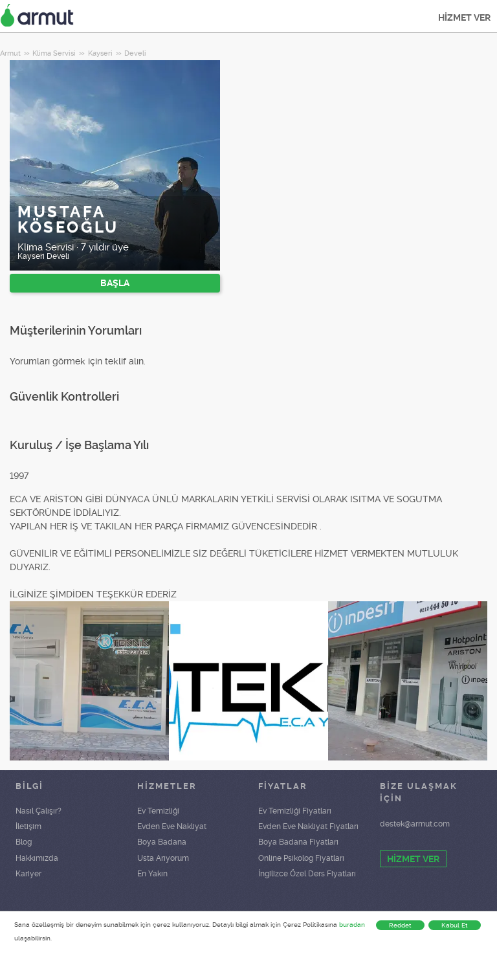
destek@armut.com (415, 823)
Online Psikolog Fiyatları (301, 858)
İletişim (28, 826)
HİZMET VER (464, 17)
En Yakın (152, 873)
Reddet (400, 925)
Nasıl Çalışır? (38, 810)
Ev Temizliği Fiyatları (294, 810)
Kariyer (28, 873)
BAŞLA (114, 283)
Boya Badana (161, 842)
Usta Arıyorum (163, 858)
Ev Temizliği (158, 810)
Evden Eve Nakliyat (171, 826)
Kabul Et (454, 925)
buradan (352, 924)
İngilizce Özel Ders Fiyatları (307, 873)
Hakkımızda (37, 858)
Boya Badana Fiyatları (298, 842)
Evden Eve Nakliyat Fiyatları (308, 826)
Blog (24, 842)
